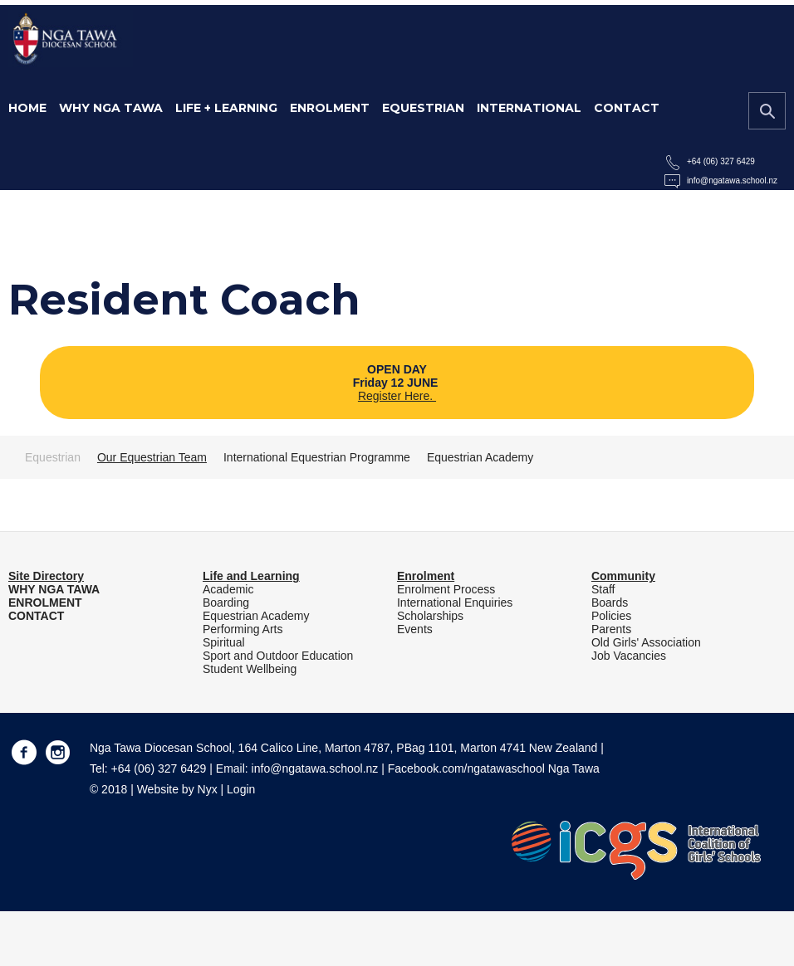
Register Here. (397, 395)
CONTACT (36, 615)
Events (415, 629)
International (529, 107)
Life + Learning (226, 107)
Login (241, 789)
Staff (603, 589)
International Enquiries (454, 602)
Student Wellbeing (250, 669)
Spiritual (224, 642)
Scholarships (430, 615)
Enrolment (330, 107)
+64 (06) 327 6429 (721, 161)
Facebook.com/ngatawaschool (466, 768)
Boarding (226, 602)
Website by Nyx (177, 789)
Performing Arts (242, 629)
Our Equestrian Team (152, 457)
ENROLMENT (45, 602)
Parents (611, 629)
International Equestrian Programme (316, 457)
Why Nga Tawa (111, 107)
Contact (626, 107)
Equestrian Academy (480, 457)
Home (27, 107)
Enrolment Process (446, 589)
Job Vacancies (628, 655)
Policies (611, 615)
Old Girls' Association (646, 642)
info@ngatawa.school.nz (732, 180)
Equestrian (423, 107)
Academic (228, 589)
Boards (609, 602)
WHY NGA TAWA (54, 589)
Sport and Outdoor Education (278, 655)
